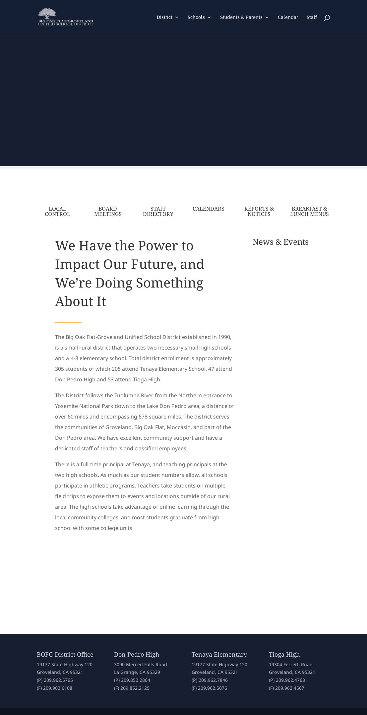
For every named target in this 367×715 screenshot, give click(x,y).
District (164, 17)
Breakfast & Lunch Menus (309, 211)
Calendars (208, 208)
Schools (196, 17)
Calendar (288, 17)
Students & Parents (241, 17)
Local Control (57, 211)
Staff (312, 17)
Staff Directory (158, 211)
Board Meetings (108, 211)
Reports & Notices (259, 211)
